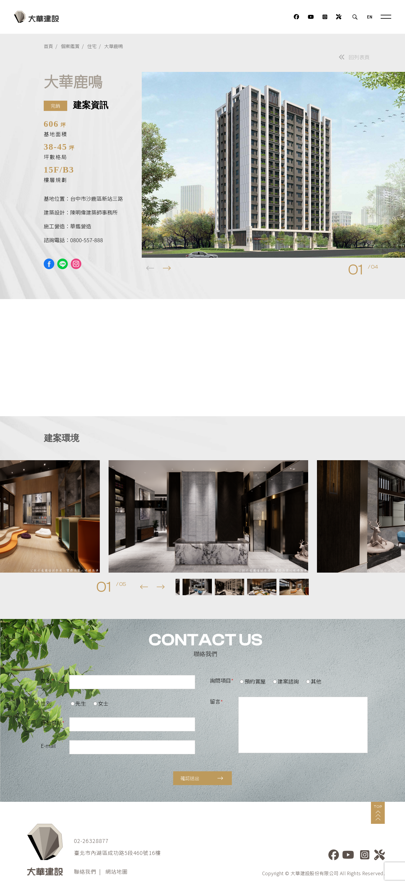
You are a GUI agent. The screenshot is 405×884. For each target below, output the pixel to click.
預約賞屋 (253, 681)
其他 (313, 681)
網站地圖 (116, 871)
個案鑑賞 (70, 46)
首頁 (48, 46)
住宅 (92, 46)
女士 (101, 703)
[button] (167, 268)
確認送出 (201, 778)
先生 (78, 703)
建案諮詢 (286, 681)
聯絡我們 (85, 871)
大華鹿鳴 (113, 46)
